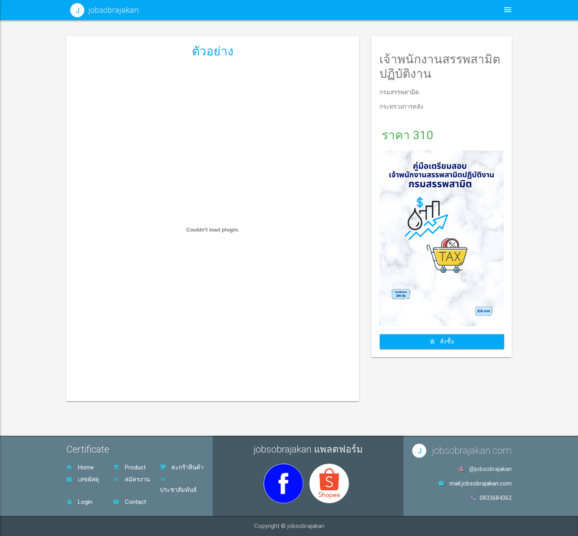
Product (129, 467)
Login (79, 502)
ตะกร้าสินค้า (182, 467)
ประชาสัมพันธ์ (178, 484)
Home (80, 467)
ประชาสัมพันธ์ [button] (361, 10)
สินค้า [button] (413, 10)
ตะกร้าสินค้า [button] (462, 10)
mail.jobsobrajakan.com (481, 483)
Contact (129, 502)
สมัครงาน (131, 479)
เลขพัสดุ (82, 479)
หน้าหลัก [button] (309, 10)
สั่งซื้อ (442, 341)
